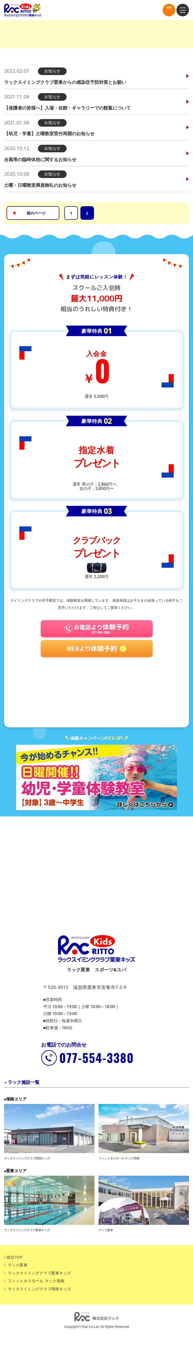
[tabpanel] (96, 777)
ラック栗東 (18, 1264)
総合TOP (15, 1257)
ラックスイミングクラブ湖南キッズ (39, 1288)
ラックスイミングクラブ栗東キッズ (39, 1272)
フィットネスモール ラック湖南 (36, 1280)
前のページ (36, 213)
